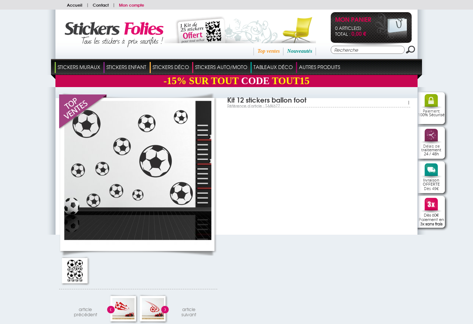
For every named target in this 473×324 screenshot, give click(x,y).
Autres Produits (319, 66)
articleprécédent (85, 311)
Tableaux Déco (273, 66)
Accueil (74, 4)
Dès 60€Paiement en (431, 219)
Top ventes (269, 51)
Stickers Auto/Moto (221, 66)
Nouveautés (299, 51)
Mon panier (353, 20)
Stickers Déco (171, 66)
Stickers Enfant (126, 66)
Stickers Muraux (79, 66)
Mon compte (131, 4)
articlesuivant (188, 311)
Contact (101, 4)
